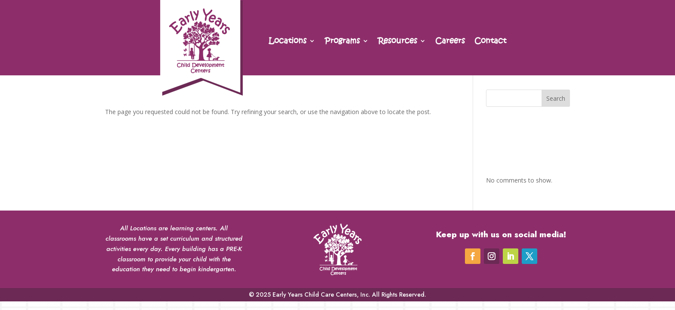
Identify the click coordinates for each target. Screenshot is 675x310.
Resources (397, 42)
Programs (342, 42)
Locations (288, 42)
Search (555, 98)
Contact (490, 42)
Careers (450, 42)
